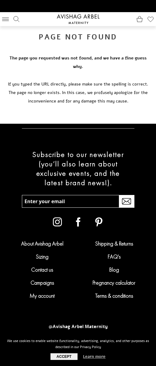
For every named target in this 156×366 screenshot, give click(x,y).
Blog (114, 269)
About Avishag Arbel (42, 243)
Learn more (94, 356)
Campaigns (42, 282)
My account (41, 295)
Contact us (42, 269)
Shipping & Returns (114, 243)
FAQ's (114, 256)
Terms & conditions (114, 295)
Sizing (42, 256)
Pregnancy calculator (113, 282)
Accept (64, 356)
